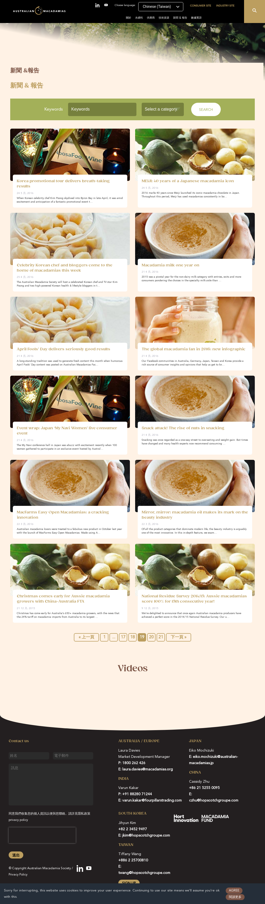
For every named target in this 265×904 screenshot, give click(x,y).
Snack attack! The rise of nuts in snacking (183, 428)
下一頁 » (178, 637)
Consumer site (200, 5)
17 (123, 637)
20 (151, 637)
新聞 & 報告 (180, 17)
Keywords (53, 109)
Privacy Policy (18, 874)
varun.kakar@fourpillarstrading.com (152, 800)
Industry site (225, 5)
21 (160, 637)
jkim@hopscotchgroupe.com (146, 835)
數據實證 (196, 17)
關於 (128, 17)
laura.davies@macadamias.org (147, 769)
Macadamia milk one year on (170, 265)
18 (132, 637)
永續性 (139, 17)
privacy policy (18, 820)
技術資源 (164, 17)
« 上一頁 (86, 637)
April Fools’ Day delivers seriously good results (63, 349)
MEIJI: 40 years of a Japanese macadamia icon (188, 181)
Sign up (129, 883)
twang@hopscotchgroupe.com (144, 873)
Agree (234, 890)
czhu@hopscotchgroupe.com (213, 800)
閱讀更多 (235, 897)
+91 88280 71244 (137, 794)
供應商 (151, 17)
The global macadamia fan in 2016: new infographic (193, 349)
